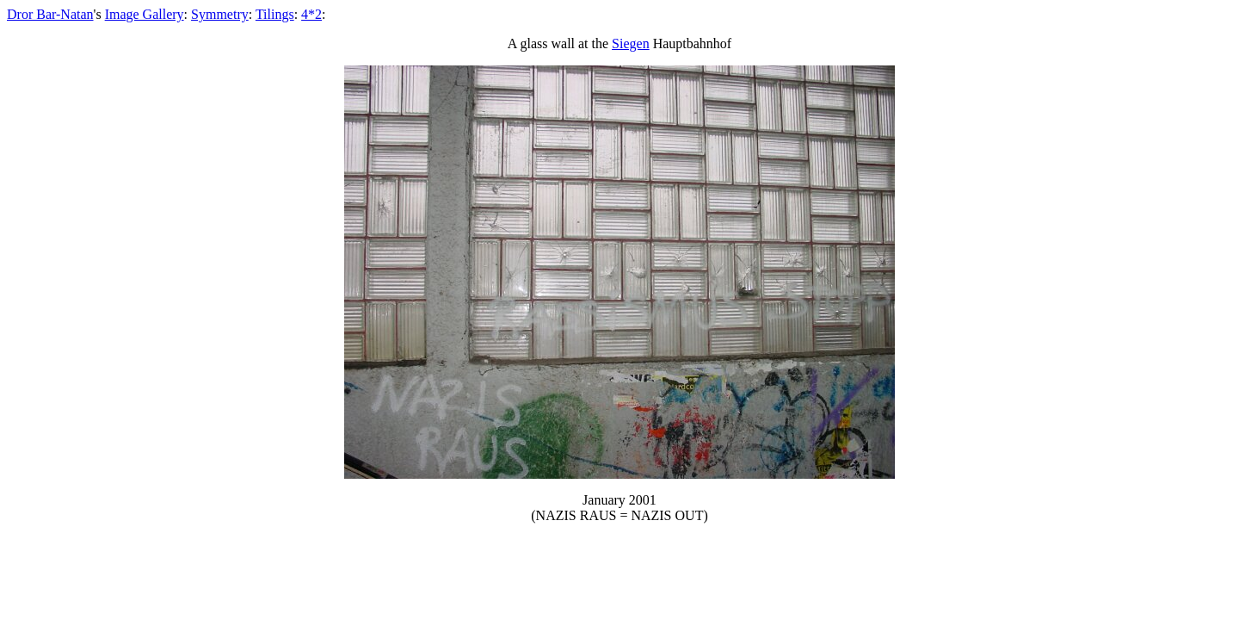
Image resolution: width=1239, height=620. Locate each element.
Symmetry (220, 14)
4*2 (311, 14)
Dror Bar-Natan (50, 14)
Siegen (631, 43)
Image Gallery (144, 14)
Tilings (275, 14)
